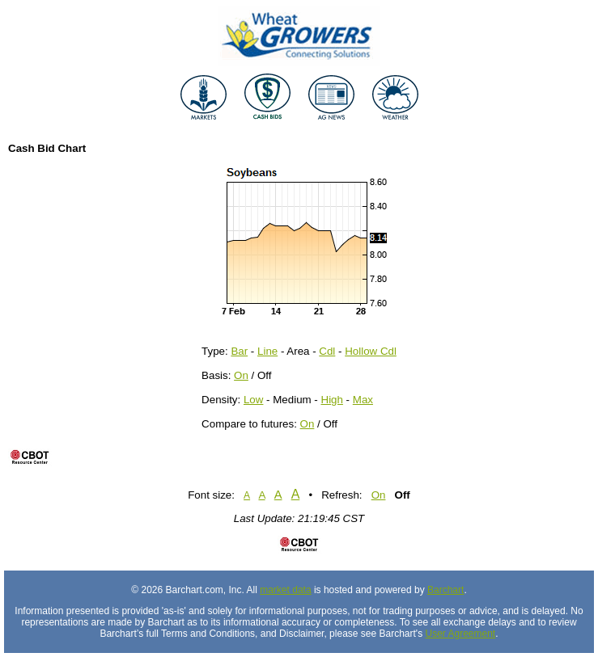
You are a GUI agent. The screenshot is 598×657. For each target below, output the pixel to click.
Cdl (327, 351)
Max (363, 400)
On (241, 375)
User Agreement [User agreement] (460, 633)
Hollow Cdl (371, 351)
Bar (239, 351)
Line (267, 351)
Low (253, 400)
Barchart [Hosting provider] (445, 590)
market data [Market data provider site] (285, 590)
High (332, 400)
